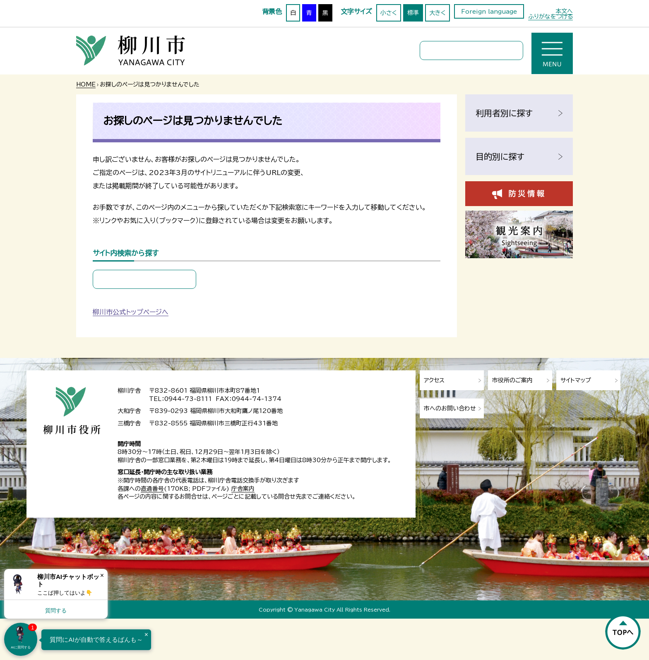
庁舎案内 (243, 489)
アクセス (434, 380)
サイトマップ (575, 380)
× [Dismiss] (102, 575)
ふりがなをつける (550, 16)
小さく (388, 13)
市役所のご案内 (512, 380)
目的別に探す (500, 156)
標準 (413, 13)
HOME (86, 84)
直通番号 (152, 489)
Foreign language (489, 11)
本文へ (564, 11)
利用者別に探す (504, 113)
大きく (437, 13)
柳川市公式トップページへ (130, 312)
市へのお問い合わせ (450, 408)
